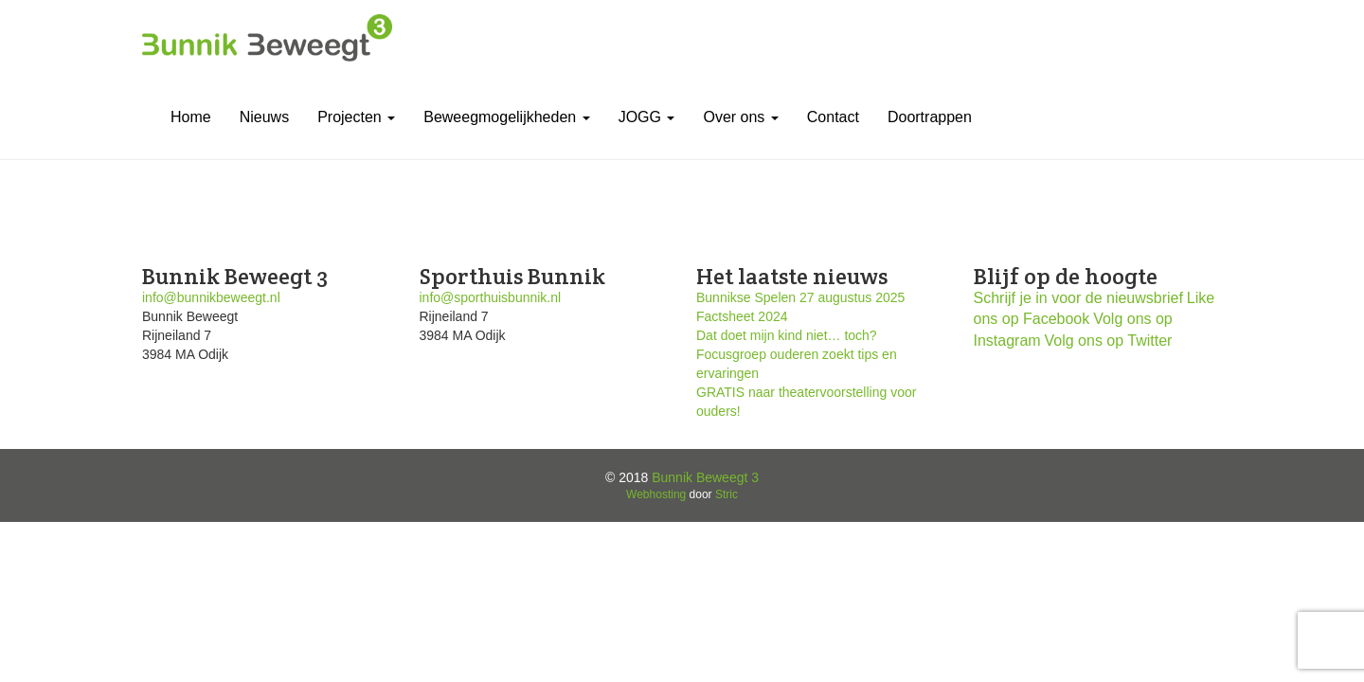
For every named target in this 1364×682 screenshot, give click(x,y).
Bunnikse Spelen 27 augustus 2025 (800, 297)
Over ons (740, 117)
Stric (726, 494)
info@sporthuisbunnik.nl (491, 297)
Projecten (356, 117)
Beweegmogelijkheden (506, 117)
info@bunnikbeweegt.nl (211, 297)
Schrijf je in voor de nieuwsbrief (1078, 298)
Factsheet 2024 (742, 316)
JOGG (647, 117)
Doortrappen (930, 117)
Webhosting (656, 494)
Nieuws (264, 117)
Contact (833, 117)
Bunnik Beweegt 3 (705, 477)
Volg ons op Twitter (1109, 340)
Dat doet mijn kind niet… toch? (786, 335)
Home (190, 117)
